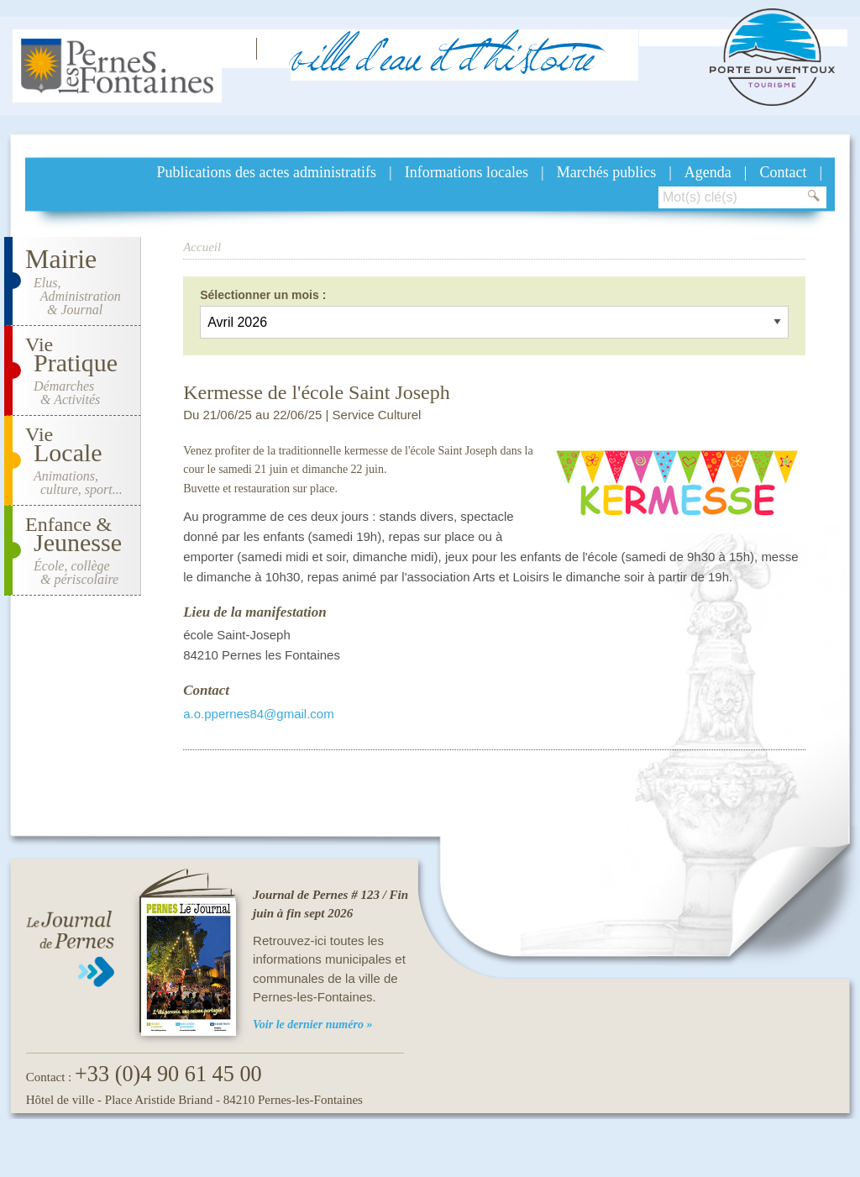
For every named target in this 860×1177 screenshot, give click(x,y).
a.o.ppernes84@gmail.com (258, 714)
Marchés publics (606, 172)
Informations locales (466, 172)
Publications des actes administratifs (266, 172)
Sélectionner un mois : (263, 295)
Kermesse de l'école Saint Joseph (316, 392)
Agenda (708, 172)
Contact (782, 172)
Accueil (202, 247)
